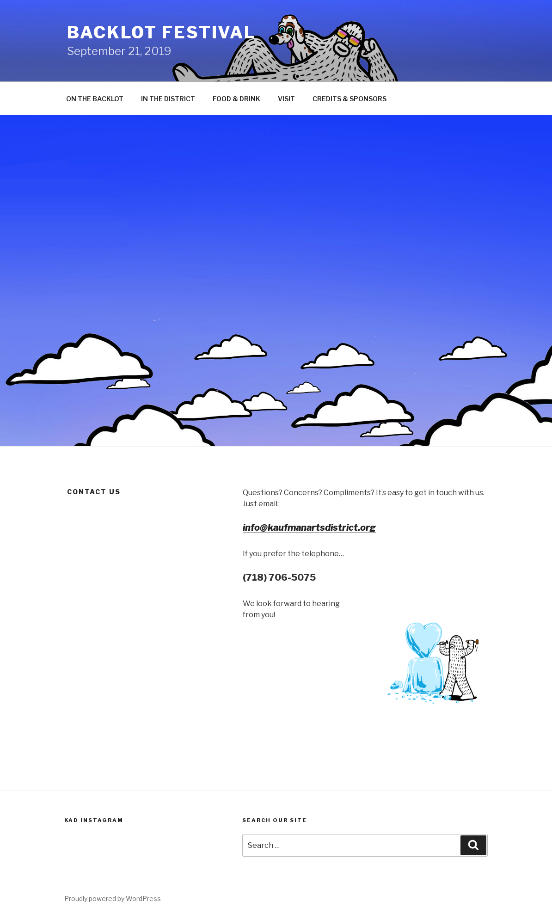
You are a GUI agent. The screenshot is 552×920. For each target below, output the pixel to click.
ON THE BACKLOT (94, 99)
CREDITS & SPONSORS (349, 99)
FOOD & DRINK (236, 99)
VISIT (286, 99)
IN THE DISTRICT (168, 99)
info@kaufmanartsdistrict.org (309, 527)
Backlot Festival (161, 32)
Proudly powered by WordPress (112, 898)
